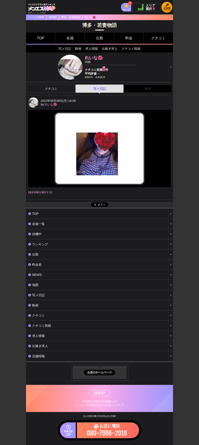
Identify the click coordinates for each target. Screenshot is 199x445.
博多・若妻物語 (70, 17)
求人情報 (91, 48)
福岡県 (53, 17)
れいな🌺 (51, 104)
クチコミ (158, 38)
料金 (129, 38)
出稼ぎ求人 (110, 48)
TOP (40, 38)
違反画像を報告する (40, 192)
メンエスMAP (36, 17)
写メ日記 (65, 48)
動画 (78, 48)
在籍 (70, 38)
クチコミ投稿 (130, 48)
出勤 (99, 38)
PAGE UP (99, 393)
